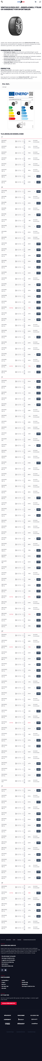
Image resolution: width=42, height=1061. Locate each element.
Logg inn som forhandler (8, 960)
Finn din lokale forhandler (9, 956)
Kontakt (4, 988)
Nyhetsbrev (5, 964)
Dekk (23, 980)
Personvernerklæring (8, 962)
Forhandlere (5, 980)
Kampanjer (25, 984)
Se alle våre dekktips (8, 1003)
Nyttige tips (5, 986)
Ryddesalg (25, 982)
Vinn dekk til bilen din (7, 966)
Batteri (4, 984)
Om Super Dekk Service (8, 958)
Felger (3, 982)
